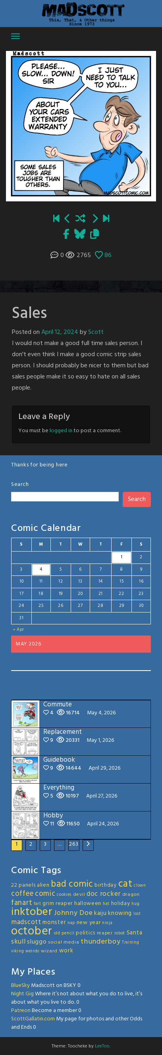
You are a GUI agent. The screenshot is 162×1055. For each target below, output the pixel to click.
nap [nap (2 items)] (71, 923)
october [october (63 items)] (31, 931)
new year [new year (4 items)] (89, 922)
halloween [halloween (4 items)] (87, 903)
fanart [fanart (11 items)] (21, 903)
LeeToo (102, 1046)
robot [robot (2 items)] (119, 933)
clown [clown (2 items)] (140, 885)
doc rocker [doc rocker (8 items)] (104, 894)
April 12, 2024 (59, 332)
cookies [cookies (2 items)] (64, 894)
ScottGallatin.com (33, 1019)
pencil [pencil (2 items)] (68, 933)
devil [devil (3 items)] (79, 895)
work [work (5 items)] (66, 951)
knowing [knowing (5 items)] (120, 913)
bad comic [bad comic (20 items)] (72, 884)
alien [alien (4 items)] (43, 885)
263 (73, 844)
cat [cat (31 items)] (125, 884)
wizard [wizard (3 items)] (49, 951)
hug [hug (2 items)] (135, 904)
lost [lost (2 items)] (137, 914)
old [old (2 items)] (57, 933)
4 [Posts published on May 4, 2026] (41, 569)
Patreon (21, 1010)
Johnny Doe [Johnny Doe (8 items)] (73, 913)
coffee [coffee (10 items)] (22, 894)
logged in (61, 430)
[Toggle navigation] (15, 36)
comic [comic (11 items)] (45, 894)
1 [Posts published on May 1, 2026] (122, 557)
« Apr (19, 629)
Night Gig (22, 993)
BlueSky (20, 985)
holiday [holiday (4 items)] (120, 903)
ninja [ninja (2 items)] (107, 923)
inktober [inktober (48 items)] (32, 912)
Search (20, 484)
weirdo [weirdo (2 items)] (32, 951)
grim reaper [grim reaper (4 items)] (57, 903)
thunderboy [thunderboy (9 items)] (100, 942)
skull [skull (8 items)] (18, 941)
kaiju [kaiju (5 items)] (100, 913)
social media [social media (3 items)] (63, 942)
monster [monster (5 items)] (54, 922)
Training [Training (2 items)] (130, 942)
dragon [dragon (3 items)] (131, 895)
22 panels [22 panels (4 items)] (23, 885)
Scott (96, 332)
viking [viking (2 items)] (17, 951)
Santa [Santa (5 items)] (135, 933)
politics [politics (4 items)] (85, 933)
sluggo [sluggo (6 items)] (36, 942)
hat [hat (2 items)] (106, 904)
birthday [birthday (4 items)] (105, 885)
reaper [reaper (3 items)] (105, 933)
